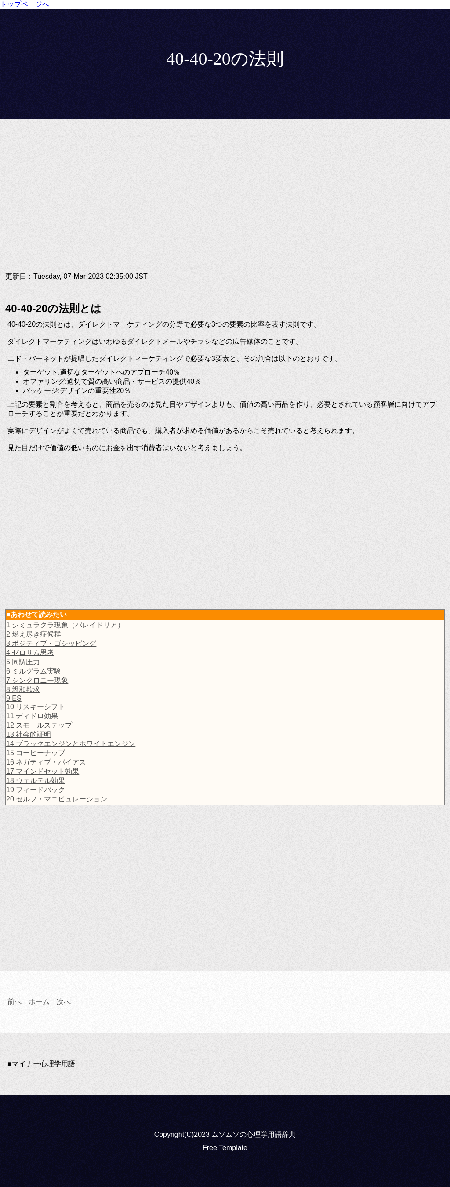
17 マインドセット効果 (42, 771)
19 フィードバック (35, 790)
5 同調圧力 (23, 662)
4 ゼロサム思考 (30, 652)
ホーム (39, 1001)
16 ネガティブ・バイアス (46, 762)
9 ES (14, 698)
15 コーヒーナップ (35, 753)
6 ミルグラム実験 (33, 671)
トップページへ (24, 4)
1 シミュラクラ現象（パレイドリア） (65, 625)
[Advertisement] (225, 202)
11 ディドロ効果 (32, 716)
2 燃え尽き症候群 (33, 634)
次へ (64, 1001)
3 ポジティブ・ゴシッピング (51, 643)
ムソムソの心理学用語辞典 (253, 1134)
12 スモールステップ (39, 725)
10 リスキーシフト (35, 706)
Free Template (225, 1147)
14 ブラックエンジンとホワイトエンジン (70, 743)
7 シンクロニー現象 (37, 680)
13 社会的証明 (28, 734)
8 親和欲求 (23, 689)
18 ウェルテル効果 (35, 780)
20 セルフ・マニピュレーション (56, 799)
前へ (14, 1001)
